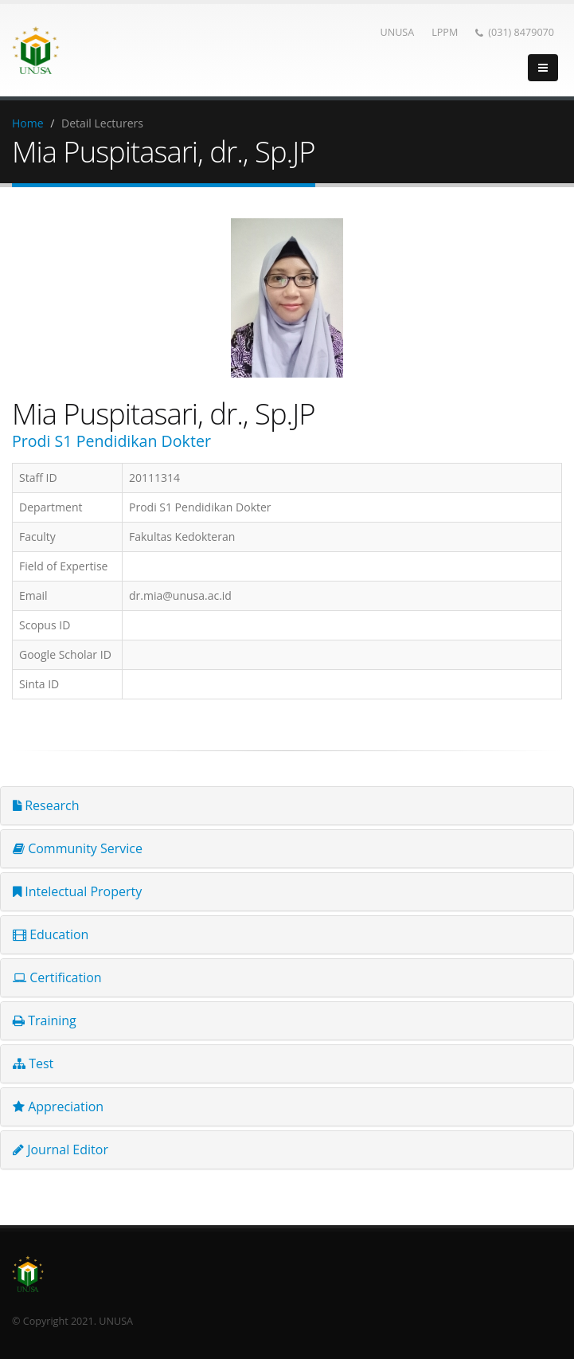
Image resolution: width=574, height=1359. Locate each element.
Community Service (78, 848)
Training (44, 1020)
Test (33, 1063)
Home (28, 123)
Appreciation (58, 1106)
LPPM (444, 32)
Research (46, 805)
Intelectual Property (77, 891)
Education (50, 934)
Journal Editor (60, 1149)
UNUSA (398, 32)
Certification (57, 977)
